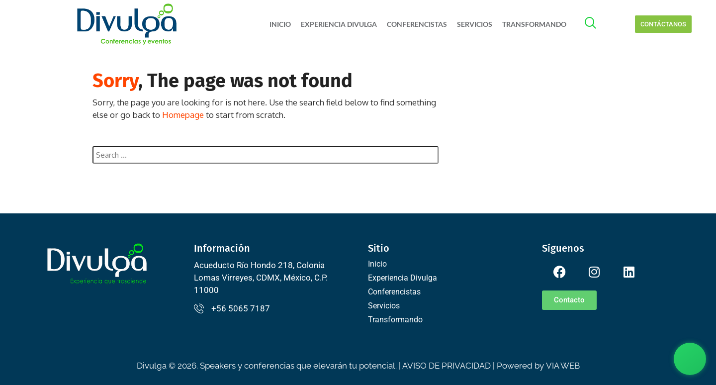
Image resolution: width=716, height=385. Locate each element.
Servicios (474, 24)
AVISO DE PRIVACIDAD (446, 366)
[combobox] (265, 155)
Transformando (534, 24)
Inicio (280, 24)
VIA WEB (563, 366)
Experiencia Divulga (339, 24)
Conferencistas (417, 24)
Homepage (183, 114)
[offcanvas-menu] (595, 24)
